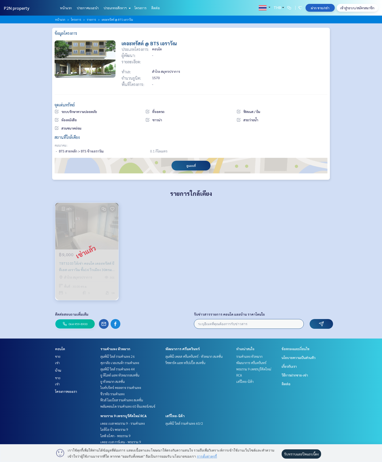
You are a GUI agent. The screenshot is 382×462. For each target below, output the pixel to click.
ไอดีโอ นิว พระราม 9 (114, 429)
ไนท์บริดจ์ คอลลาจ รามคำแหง (120, 387)
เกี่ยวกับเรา (289, 366)
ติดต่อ (155, 8)
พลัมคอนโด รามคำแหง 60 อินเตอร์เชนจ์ (127, 406)
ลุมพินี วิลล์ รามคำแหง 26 (117, 356)
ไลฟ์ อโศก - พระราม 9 (115, 436)
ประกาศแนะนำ (88, 8)
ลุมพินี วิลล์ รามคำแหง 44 (117, 369)
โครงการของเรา (66, 391)
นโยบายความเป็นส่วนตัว (298, 357)
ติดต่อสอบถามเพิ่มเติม (71, 314)
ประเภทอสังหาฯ (117, 8)
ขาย (57, 356)
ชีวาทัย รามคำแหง (112, 394)
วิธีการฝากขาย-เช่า (295, 375)
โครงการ (140, 8)
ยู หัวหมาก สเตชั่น (112, 381)
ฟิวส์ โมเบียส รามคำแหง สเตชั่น (121, 400)
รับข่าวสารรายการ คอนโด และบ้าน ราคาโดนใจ (229, 314)
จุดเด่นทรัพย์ (65, 104)
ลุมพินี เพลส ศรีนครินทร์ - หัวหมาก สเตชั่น (194, 356)
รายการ (91, 19)
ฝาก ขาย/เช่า (320, 8)
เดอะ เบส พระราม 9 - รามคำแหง (122, 423)
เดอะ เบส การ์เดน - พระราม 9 (120, 442)
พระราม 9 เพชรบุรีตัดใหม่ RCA (123, 416)
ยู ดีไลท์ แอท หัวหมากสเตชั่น (119, 375)
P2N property (16, 8)
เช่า (57, 362)
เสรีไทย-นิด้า (175, 416)
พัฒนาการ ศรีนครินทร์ (182, 349)
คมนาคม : (61, 145)
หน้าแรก (66, 8)
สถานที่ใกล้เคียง (67, 137)
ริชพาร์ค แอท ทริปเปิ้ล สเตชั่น (185, 362)
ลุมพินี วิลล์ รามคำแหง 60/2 (184, 423)
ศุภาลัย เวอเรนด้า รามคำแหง (119, 362)
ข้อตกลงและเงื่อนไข (295, 349)
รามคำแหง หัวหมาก (115, 349)
